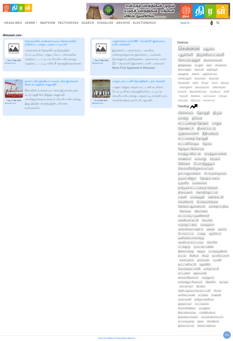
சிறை (205, 255)
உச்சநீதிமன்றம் (207, 312)
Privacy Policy (121, 338)
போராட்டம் (186, 233)
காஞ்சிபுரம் (215, 91)
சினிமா (194, 255)
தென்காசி (183, 96)
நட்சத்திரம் (204, 308)
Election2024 (144, 23)
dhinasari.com (10, 63)
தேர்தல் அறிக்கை (206, 325)
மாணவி (216, 295)
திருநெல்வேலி (213, 60)
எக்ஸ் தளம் (186, 260)
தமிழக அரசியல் (204, 299)
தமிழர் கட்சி (211, 269)
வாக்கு (183, 118)
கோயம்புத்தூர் (189, 60)
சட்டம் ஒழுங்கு (186, 321)
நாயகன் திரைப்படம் (212, 317)
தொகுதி (203, 113)
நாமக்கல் (182, 91)
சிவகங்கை (220, 65)
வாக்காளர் (199, 183)
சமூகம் (215, 159)
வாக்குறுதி (197, 197)
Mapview (47, 23)
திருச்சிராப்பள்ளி (210, 55)
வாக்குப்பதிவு (218, 206)
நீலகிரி (226, 91)
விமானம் (201, 211)
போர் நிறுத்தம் (204, 164)
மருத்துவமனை (215, 154)
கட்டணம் (184, 273)
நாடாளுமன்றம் (189, 173)
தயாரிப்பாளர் (220, 255)
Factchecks (68, 23)
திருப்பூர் (225, 83)
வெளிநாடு (185, 202)
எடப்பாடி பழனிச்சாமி (193, 216)
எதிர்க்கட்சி (215, 197)
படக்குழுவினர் (217, 251)
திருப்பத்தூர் (184, 69)
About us (131, 338)
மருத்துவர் (207, 224)
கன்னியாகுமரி (184, 78)
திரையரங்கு (186, 251)
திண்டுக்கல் (195, 96)
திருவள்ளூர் (200, 78)
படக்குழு (184, 247)
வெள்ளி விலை (187, 308)
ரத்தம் (200, 321)
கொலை (185, 211)
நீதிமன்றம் (210, 134)
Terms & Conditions (106, 338)
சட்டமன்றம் (202, 303)
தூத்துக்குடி (184, 65)
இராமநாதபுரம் (202, 87)
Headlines (13, 23)
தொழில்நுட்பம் (207, 192)
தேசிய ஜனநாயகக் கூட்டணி (194, 290)
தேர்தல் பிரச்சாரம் (191, 149)
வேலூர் (204, 83)
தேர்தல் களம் (209, 178)
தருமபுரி (199, 69)
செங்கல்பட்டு (208, 100)
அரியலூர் (223, 96)
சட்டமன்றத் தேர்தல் (193, 123)
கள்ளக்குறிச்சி (185, 87)
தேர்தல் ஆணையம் (191, 206)
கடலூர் (199, 65)
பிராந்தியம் (213, 321)
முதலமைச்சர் (188, 134)
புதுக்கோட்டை (210, 74)
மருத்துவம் (208, 277)
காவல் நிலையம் (188, 277)
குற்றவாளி (199, 273)
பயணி (217, 260)
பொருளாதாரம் (215, 173)
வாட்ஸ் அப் (186, 286)
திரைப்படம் (206, 129)
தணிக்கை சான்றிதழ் (191, 238)
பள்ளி (182, 197)
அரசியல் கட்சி (188, 220)
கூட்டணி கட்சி (187, 264)
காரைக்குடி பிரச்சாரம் (190, 282)
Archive (123, 23)
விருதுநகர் (183, 74)
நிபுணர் (201, 286)
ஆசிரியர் (215, 233)
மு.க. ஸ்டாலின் (203, 247)
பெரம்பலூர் (182, 100)
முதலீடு (183, 183)
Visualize (105, 23)
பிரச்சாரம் (185, 113)
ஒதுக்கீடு (205, 264)
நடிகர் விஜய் (187, 178)
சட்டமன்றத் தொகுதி (193, 139)
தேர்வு (207, 144)
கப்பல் (182, 255)
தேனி (195, 83)
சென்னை (189, 49)
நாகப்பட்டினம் (209, 96)
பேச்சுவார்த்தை (207, 202)
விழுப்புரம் (195, 100)
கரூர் (209, 65)
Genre (30, 23)
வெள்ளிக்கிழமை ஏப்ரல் (195, 168)
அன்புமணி (184, 299)
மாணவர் (184, 159)
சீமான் (217, 290)
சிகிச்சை (184, 164)
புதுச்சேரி (185, 55)
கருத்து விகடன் (189, 154)
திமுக (217, 113)
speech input (211, 23)
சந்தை (211, 229)
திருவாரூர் (214, 78)
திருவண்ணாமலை (198, 91)
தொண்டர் (186, 129)
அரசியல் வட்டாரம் (191, 242)
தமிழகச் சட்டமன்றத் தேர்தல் (198, 188)
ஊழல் (201, 251)
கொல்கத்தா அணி (189, 269)
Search (88, 23)
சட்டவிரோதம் (188, 144)
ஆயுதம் (223, 282)
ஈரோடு (195, 74)
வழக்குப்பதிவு (187, 224)
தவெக (197, 118)
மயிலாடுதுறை (219, 87)
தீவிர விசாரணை (187, 312)
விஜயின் (211, 282)
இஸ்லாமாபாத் (186, 325)
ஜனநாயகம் (184, 303)
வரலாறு (200, 159)
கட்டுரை (203, 295)
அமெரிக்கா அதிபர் (190, 229)
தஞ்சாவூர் (212, 69)
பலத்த (201, 233)
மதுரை (208, 49)
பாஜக (216, 123)
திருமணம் (185, 192)
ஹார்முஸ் (203, 260)
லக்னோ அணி (186, 295)
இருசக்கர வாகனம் (188, 317)
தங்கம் (222, 229)
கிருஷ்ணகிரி (183, 83)
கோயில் (207, 220)
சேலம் (215, 83)
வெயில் (212, 242)
